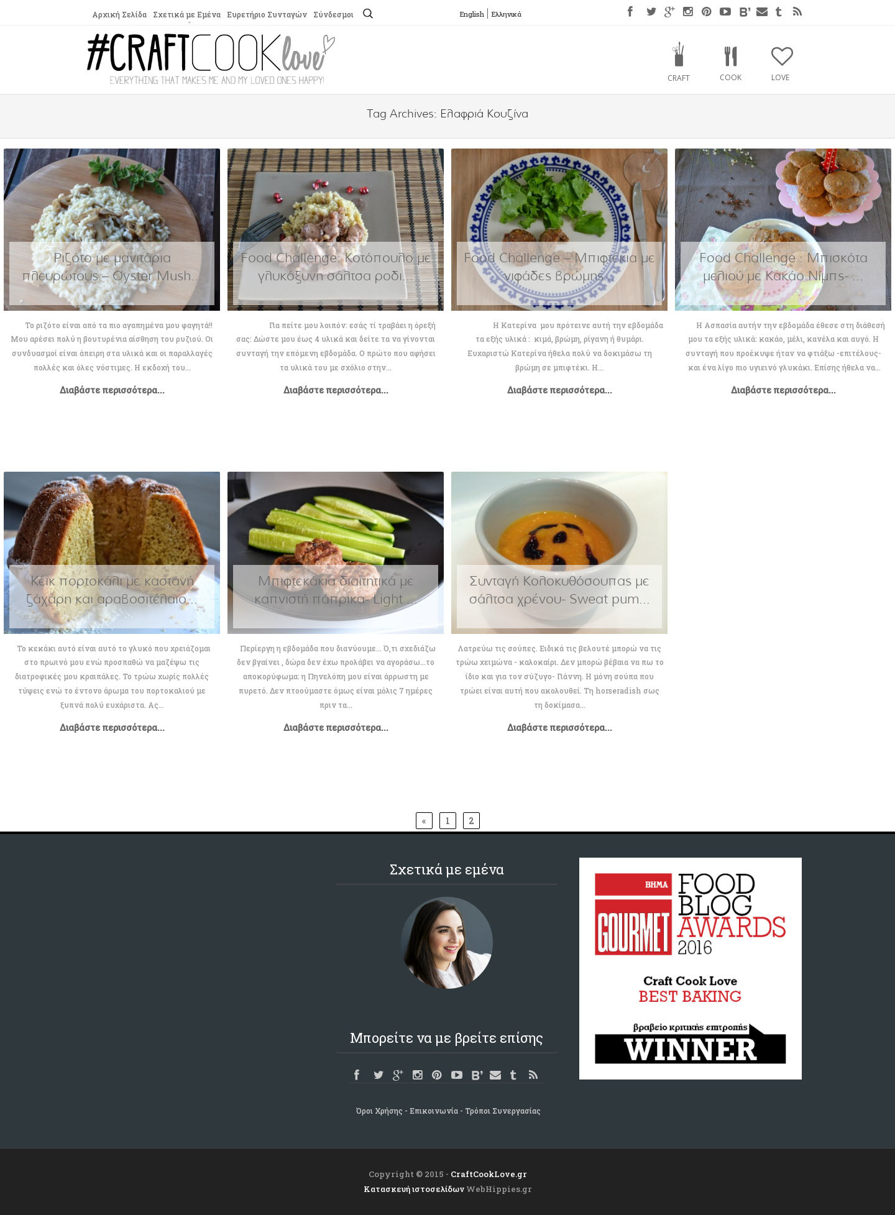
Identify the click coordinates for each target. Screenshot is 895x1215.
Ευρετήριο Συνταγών (266, 14)
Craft (679, 78)
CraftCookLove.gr (489, 1174)
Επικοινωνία (434, 1111)
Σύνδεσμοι (332, 14)
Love (780, 77)
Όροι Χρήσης (379, 1111)
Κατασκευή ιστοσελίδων (414, 1188)
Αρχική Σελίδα (119, 14)
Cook (730, 77)
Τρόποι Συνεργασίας (503, 1111)
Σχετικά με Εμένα (185, 14)
